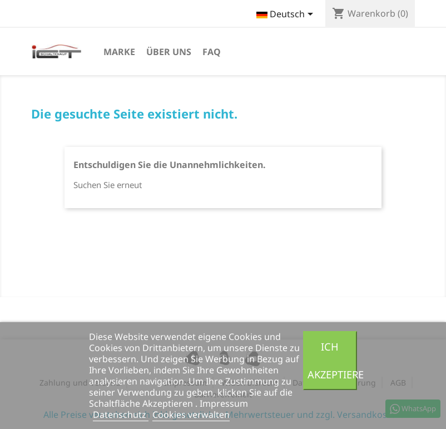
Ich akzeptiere (332, 360)
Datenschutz (120, 414)
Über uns (168, 52)
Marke (119, 52)
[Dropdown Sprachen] (286, 15)
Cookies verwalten (191, 414)
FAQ (211, 52)
